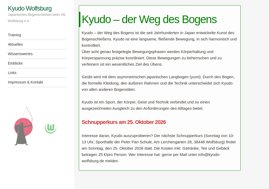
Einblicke (15, 63)
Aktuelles (15, 44)
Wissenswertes (20, 54)
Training (14, 35)
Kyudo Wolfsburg (29, 8)
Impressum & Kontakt (25, 82)
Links (12, 73)
